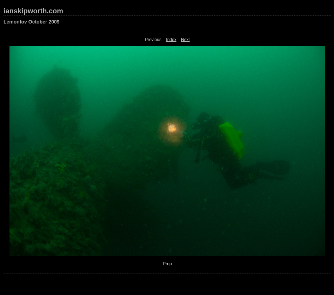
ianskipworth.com (33, 11)
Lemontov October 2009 (32, 22)
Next (185, 39)
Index (171, 39)
